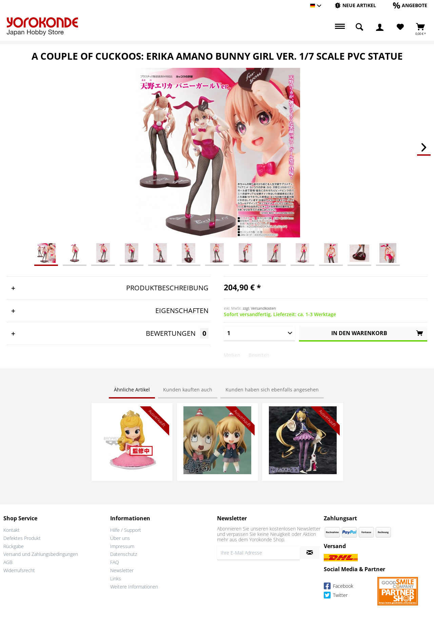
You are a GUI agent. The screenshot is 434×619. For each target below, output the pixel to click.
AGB (8, 562)
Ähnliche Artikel (132, 389)
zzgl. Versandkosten (259, 308)
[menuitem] (355, 5)
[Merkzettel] (400, 27)
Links (115, 578)
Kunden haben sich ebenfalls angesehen (272, 389)
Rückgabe (13, 546)
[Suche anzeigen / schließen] (359, 27)
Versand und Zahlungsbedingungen (40, 554)
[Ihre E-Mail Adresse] (258, 552)
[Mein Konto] (380, 27)
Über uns (120, 538)
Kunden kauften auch (187, 389)
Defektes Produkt (22, 538)
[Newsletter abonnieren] (309, 552)
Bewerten (259, 355)
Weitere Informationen (134, 586)
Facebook (338, 587)
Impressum (122, 546)
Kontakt (11, 530)
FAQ (114, 562)
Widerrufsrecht (19, 570)
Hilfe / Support (125, 530)
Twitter (336, 596)
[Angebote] (410, 5)
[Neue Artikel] (355, 5)
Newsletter (122, 570)
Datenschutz (123, 554)
